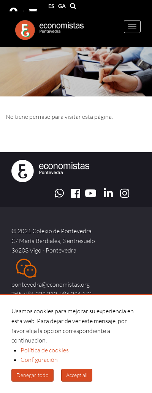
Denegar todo (32, 375)
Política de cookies (45, 350)
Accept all (76, 375)
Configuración (39, 359)
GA (62, 6)
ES (51, 6)
